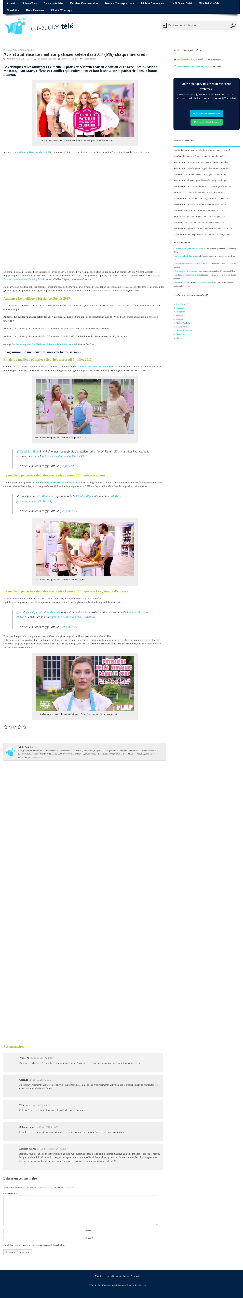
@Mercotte (53, 612)
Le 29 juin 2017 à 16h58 (38, 1105)
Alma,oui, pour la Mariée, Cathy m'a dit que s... (208, 180)
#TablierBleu (83, 496)
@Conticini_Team (28, 451)
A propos (135, 1276)
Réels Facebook (35, 10)
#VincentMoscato (137, 612)
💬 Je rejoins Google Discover (207, 122)
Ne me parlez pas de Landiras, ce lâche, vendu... (210, 234)
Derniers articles (53, 3)
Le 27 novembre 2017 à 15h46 (55, 1149)
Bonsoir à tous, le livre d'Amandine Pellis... (207, 156)
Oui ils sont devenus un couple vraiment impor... (206, 174)
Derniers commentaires (84, 3)
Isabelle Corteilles (48, 59)
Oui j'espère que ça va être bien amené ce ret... (205, 222)
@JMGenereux (46, 496)
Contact (117, 1276)
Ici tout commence (152, 3)
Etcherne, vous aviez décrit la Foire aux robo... (208, 162)
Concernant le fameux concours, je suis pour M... (210, 186)
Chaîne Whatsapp (61, 10)
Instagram (180, 312)
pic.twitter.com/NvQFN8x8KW (76, 617)
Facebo (179, 308)
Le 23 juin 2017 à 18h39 (42, 1058)
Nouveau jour (180, 282)
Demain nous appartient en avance (190, 248)
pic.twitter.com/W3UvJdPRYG (68, 456)
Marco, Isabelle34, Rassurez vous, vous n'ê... (211, 150)
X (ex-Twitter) (182, 304)
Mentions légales (103, 1276)
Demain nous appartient (119, 3)
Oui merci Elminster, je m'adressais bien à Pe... (209, 198)
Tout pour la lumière (204, 282)
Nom (88, 1230)
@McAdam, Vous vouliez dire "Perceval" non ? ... (211, 228)
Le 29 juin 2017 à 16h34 (41, 1080)
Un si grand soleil (181, 3)
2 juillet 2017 (70, 466)
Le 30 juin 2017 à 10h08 (47, 1127)
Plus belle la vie (209, 3)
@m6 (54, 617)
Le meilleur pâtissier (25, 50)
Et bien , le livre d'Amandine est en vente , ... (208, 204)
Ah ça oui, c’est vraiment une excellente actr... (204, 192)
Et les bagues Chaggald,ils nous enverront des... (208, 168)
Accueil (11, 3)
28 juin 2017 (69, 511)
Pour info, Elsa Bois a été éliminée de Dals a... (205, 210)
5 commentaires (89, 59)
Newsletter (13, 10)
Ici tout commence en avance (187, 263)
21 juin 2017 (69, 627)
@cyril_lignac (34, 612)
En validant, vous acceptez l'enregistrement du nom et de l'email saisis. (33, 1245)
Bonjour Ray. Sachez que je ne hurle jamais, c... (205, 216)
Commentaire (10, 1193)
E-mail (89, 1238)
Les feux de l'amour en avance (188, 275)
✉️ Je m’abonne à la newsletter (206, 113)
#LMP (45, 456)
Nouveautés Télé (9, 50)
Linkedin (180, 334)
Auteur (125, 1276)
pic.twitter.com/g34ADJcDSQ (34, 501)
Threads (179, 315)
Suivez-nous (29, 3)
